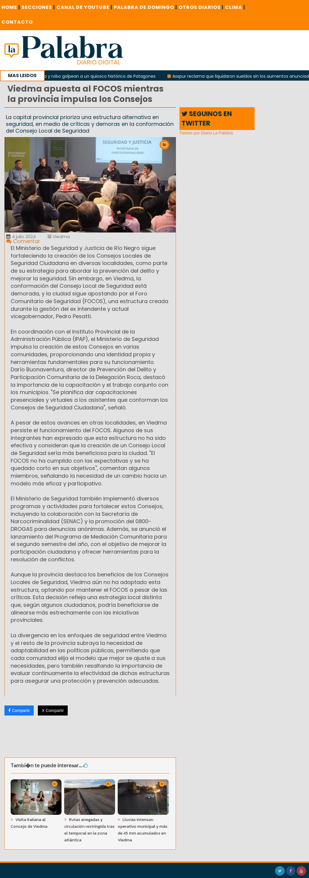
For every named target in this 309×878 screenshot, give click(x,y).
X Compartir (53, 710)
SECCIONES (38, 7)
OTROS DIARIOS (201, 7)
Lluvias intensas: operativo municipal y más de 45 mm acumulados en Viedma (142, 830)
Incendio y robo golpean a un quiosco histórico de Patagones (94, 76)
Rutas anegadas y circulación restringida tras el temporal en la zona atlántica (89, 830)
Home (10, 7)
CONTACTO (17, 22)
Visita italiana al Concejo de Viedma (29, 823)
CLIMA (235, 7)
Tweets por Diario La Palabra (206, 133)
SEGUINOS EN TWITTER (207, 118)
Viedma (59, 236)
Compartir (19, 710)
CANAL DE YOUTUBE (84, 7)
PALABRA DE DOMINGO (145, 7)
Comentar (23, 241)
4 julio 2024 (21, 236)
